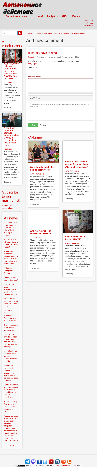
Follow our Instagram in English (9, 270)
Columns (35, 137)
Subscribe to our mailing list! (11, 196)
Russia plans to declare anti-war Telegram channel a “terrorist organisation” (77, 164)
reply (30, 64)
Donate (76, 16)
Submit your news (16, 16)
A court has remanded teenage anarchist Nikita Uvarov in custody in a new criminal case (11, 136)
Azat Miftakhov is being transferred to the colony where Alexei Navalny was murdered (11, 71)
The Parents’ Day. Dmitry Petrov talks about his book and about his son (11, 407)
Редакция (8, 82)
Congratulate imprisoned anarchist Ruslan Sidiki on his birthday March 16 (11, 289)
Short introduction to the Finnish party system (11, 327)
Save (32, 125)
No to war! (37, 16)
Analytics (52, 16)
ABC (65, 16)
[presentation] (49, 114)
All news (11, 218)
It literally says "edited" (43, 52)
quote (36, 64)
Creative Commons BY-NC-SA (64, 466)
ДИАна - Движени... (72, 243)
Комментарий (34, 76)
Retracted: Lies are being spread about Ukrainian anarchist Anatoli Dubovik (57, 33)
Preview (43, 125)
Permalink (32, 57)
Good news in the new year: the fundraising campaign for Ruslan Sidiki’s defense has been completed (11, 373)
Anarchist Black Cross (12, 44)
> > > (12, 445)
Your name (32, 67)
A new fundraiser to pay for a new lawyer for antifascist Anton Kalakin (10, 356)
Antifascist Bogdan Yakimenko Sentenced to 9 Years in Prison (10, 316)
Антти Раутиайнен (37, 174)
